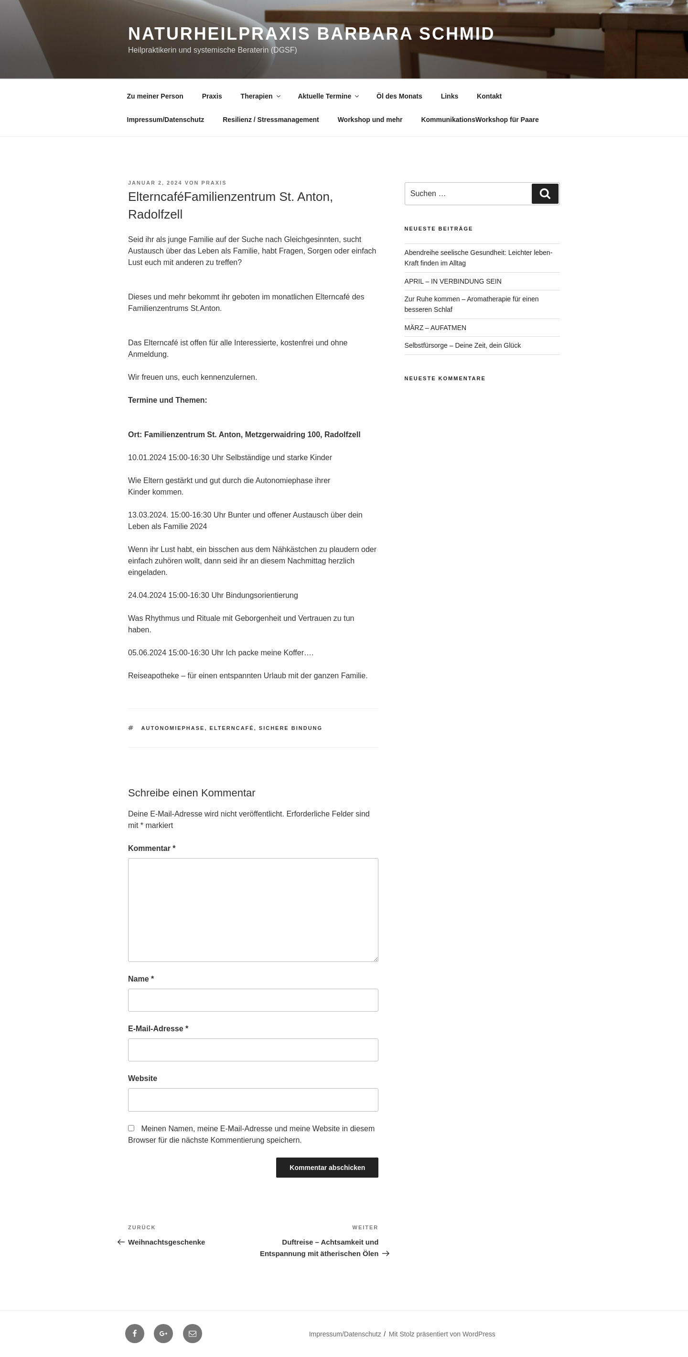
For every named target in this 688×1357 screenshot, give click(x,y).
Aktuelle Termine (329, 96)
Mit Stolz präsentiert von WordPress (442, 1334)
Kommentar (152, 848)
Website (142, 1078)
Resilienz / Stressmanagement (271, 119)
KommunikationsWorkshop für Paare (479, 119)
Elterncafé (232, 728)
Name (141, 979)
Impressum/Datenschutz (165, 119)
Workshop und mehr (370, 119)
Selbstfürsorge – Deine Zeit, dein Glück (463, 345)
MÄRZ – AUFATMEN (436, 327)
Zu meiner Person (155, 96)
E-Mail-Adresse (158, 1029)
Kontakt (489, 96)
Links (450, 96)
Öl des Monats (399, 96)
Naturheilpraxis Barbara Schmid (311, 34)
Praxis (212, 96)
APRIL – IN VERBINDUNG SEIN (453, 281)
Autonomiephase (173, 728)
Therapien (261, 96)
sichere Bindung (290, 728)
